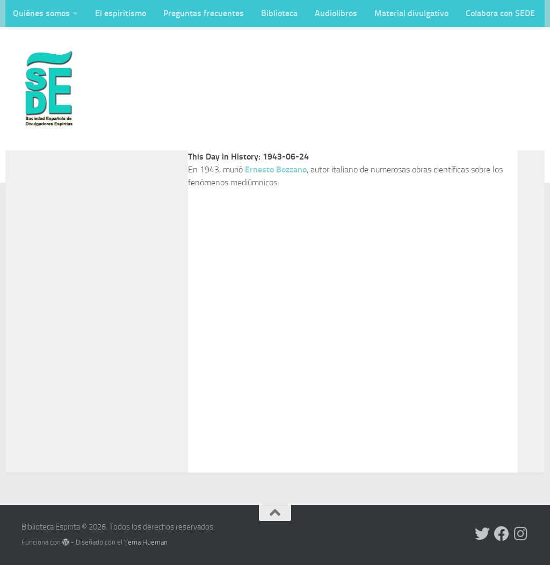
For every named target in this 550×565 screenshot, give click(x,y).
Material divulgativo (411, 13)
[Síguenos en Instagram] (521, 533)
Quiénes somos (41, 13)
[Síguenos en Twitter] (482, 533)
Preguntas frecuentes (203, 13)
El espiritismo (120, 13)
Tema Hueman (146, 542)
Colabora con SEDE (500, 13)
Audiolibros (336, 13)
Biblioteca (279, 13)
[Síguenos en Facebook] (501, 533)
